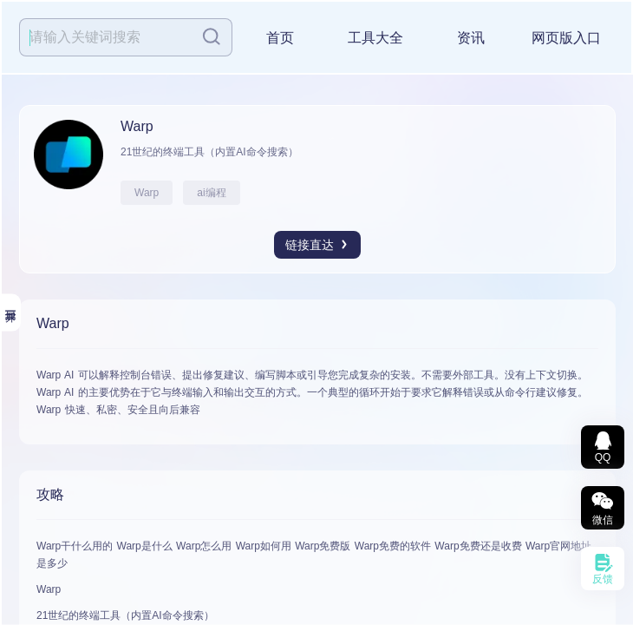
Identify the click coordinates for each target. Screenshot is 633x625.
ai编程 (211, 193)
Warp (146, 193)
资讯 (471, 37)
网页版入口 (566, 37)
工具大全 (375, 37)
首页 (280, 37)
